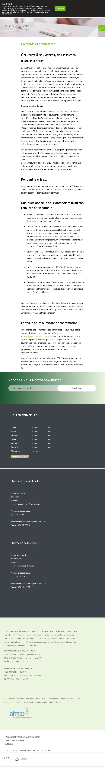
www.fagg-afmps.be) (12, 702)
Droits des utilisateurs (14, 740)
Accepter (60, 8)
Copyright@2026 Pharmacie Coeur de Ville (22, 737)
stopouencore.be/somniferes (38, 336)
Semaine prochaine (19, 456)
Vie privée (9, 743)
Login (24, 758)
